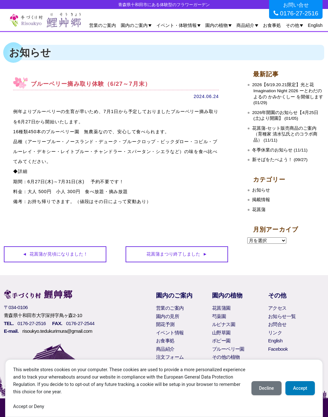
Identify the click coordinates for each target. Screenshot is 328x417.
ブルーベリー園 (228, 349)
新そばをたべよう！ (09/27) (280, 159)
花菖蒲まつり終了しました (173, 254)
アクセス (277, 308)
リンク (275, 332)
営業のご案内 (102, 25)
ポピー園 (221, 340)
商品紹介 (245, 25)
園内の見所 (167, 316)
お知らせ (261, 190)
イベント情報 (170, 332)
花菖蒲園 (221, 308)
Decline (266, 388)
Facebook (278, 349)
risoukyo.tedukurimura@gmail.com (57, 331)
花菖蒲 (259, 209)
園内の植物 (216, 25)
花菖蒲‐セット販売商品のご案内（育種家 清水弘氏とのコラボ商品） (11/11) (284, 134)
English (315, 25)
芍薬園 (219, 316)
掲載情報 (261, 199)
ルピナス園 (223, 324)
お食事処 (272, 25)
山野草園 (221, 332)
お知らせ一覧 (282, 316)
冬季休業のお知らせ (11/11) (280, 150)
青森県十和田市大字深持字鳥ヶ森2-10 (43, 315)
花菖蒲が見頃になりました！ (58, 254)
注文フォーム (170, 357)
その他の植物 (226, 357)
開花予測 (165, 324)
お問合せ (277, 324)
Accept (300, 388)
